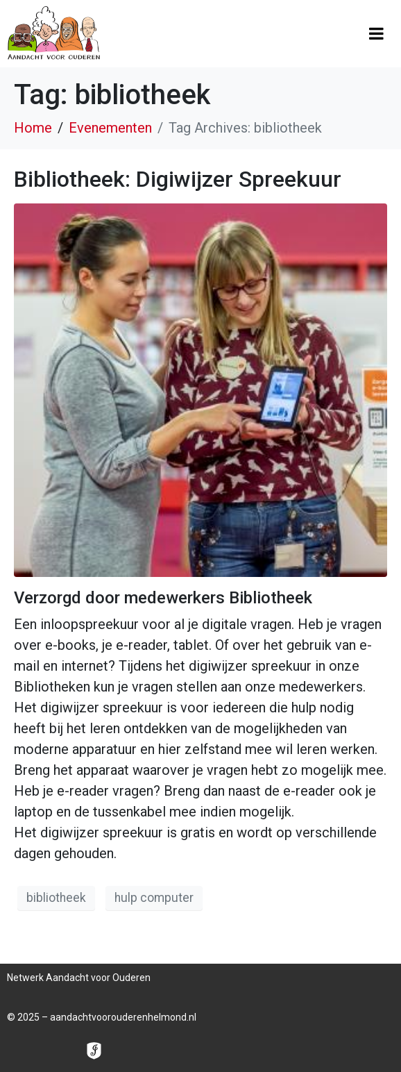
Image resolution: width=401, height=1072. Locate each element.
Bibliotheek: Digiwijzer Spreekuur (177, 179)
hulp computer (154, 898)
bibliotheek (56, 898)
